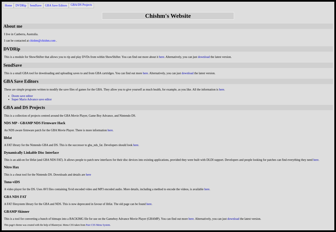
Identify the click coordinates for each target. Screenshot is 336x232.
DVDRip (20, 5)
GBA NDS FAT (15, 197)
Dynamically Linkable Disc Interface (31, 153)
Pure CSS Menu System (98, 225)
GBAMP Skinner (17, 211)
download (204, 57)
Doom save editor (22, 96)
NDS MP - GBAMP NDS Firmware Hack (34, 123)
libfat (8, 138)
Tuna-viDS (12, 182)
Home (8, 5)
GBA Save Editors (56, 5)
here (161, 57)
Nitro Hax (11, 167)
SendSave (36, 5)
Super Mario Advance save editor (32, 99)
